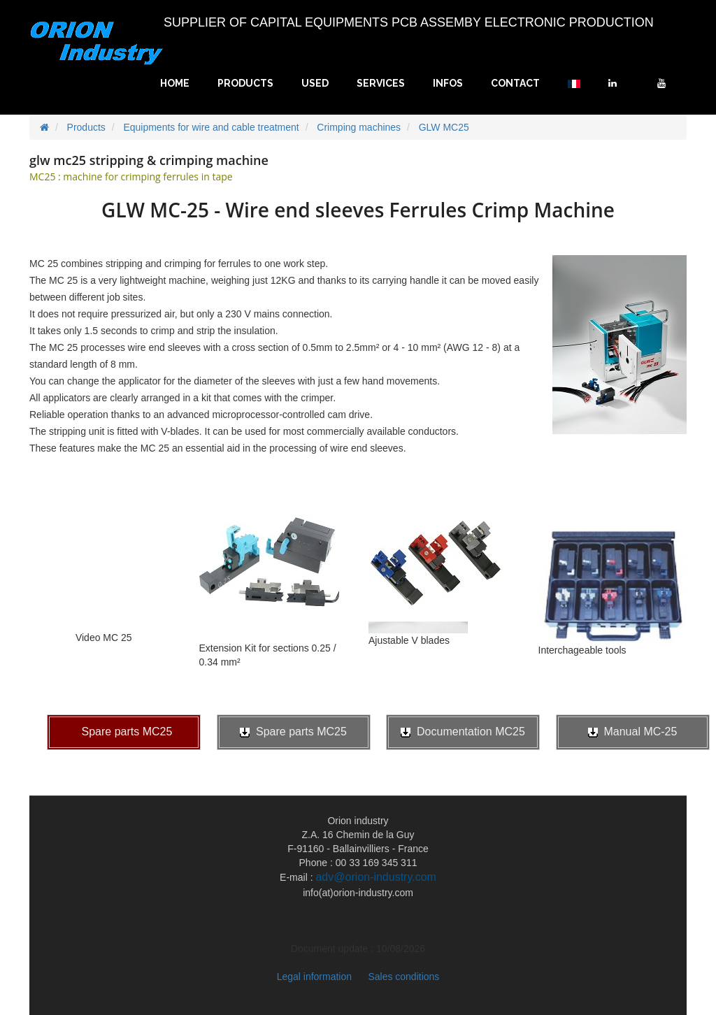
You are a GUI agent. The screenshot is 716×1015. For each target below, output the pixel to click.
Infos (448, 83)
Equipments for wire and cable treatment (211, 127)
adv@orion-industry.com (375, 877)
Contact (515, 83)
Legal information (314, 976)
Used (315, 83)
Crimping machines (359, 127)
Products (245, 83)
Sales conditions (403, 976)
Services (381, 83)
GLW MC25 (444, 127)
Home (174, 83)
